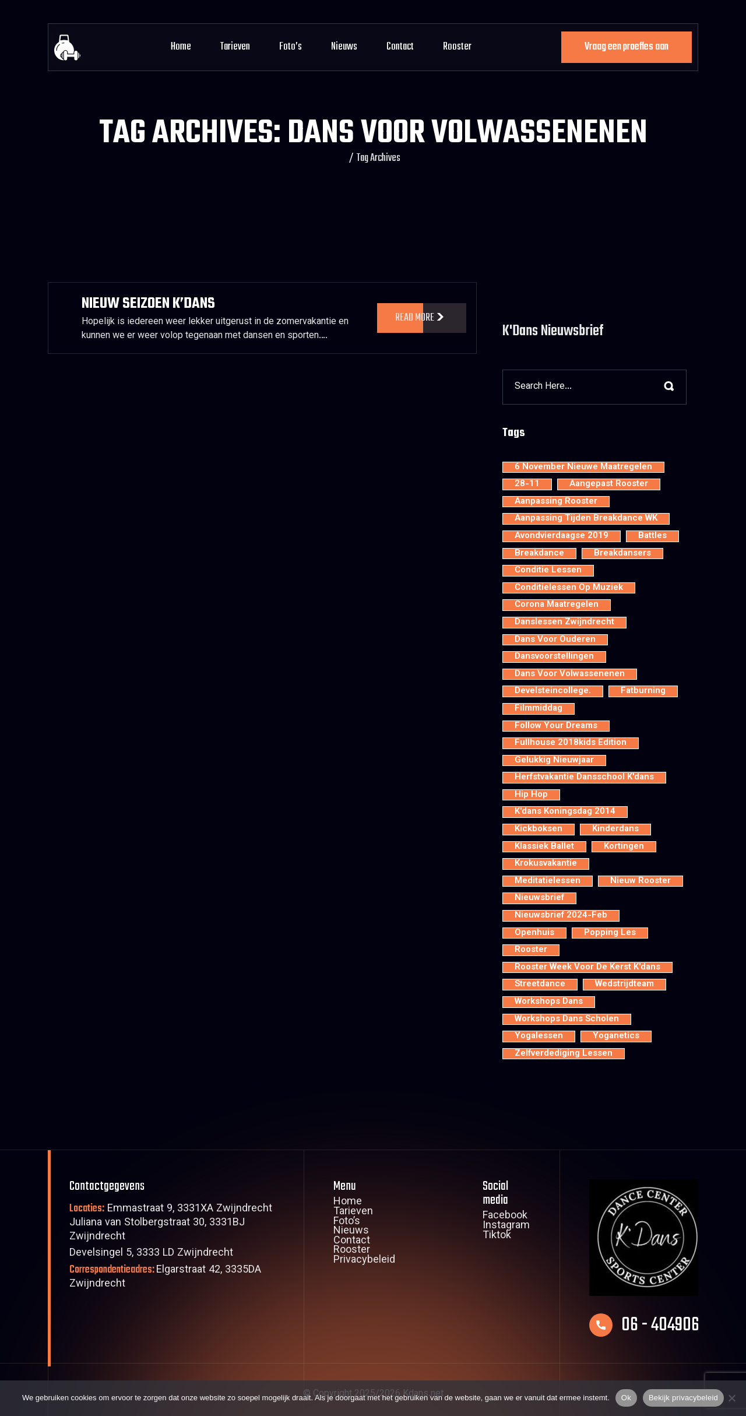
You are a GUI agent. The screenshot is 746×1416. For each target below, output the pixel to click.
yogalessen (539, 1036)
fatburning (643, 691)
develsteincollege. (553, 691)
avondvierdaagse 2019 (561, 536)
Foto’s (290, 46)
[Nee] (731, 1398)
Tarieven (235, 46)
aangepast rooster (608, 484)
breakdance (539, 554)
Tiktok (497, 1236)
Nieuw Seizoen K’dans (148, 304)
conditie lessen (548, 571)
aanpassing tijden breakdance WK (586, 519)
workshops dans (549, 1002)
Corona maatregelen (557, 605)
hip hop (531, 795)
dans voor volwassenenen (570, 674)
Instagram (506, 1226)
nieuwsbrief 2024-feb (561, 916)
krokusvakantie (546, 864)
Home (181, 46)
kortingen (624, 847)
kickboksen (538, 829)
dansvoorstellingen (554, 657)
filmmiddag (538, 709)
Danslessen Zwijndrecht (564, 622)
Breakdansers (622, 554)
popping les (610, 933)
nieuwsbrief (539, 898)
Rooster (457, 46)
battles (652, 536)
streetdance (540, 984)
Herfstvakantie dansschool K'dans (584, 777)
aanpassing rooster (556, 502)
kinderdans (615, 829)
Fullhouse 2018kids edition (571, 743)
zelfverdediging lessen (564, 1054)
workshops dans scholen (567, 1019)
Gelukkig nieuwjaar (554, 761)
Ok (626, 1397)
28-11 (527, 484)
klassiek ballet (544, 847)
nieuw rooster (640, 881)
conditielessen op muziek (569, 588)
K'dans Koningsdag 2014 (565, 812)
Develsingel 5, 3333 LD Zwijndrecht (151, 1254)
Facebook (505, 1216)
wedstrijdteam (624, 984)
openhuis (534, 933)
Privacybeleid (364, 1261)
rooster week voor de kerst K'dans (587, 968)
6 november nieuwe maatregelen (583, 467)
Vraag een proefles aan (626, 46)
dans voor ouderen (555, 640)
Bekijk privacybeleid (683, 1397)
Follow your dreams (556, 726)
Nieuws (344, 46)
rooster (531, 950)
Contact (400, 46)
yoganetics (616, 1036)
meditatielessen (547, 881)
